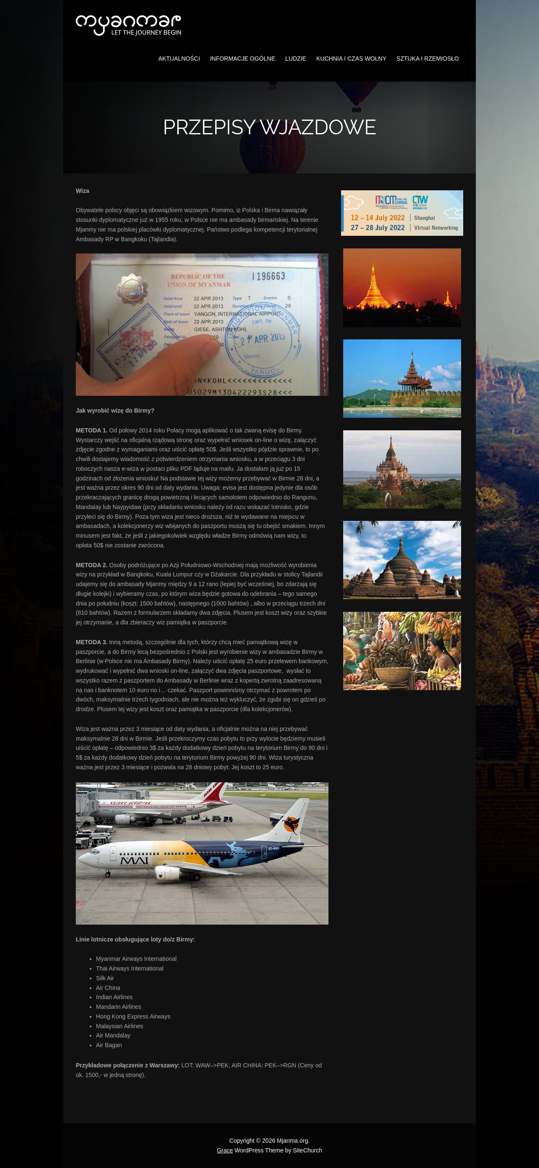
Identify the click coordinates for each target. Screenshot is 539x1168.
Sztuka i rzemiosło (427, 58)
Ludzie (295, 58)
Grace (225, 1150)
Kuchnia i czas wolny (351, 58)
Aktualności (179, 58)
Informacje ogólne (242, 58)
